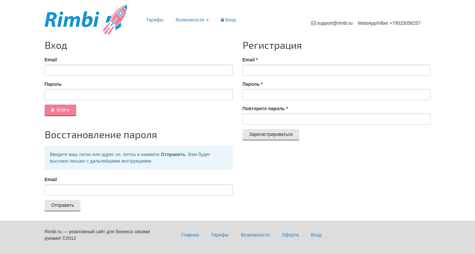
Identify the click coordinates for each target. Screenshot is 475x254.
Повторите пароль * (265, 108)
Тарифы (155, 19)
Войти (60, 109)
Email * (250, 59)
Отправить (62, 205)
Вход (228, 19)
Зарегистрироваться (271, 134)
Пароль (53, 84)
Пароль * (252, 84)
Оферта (290, 235)
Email (51, 59)
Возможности (192, 19)
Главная (190, 235)
